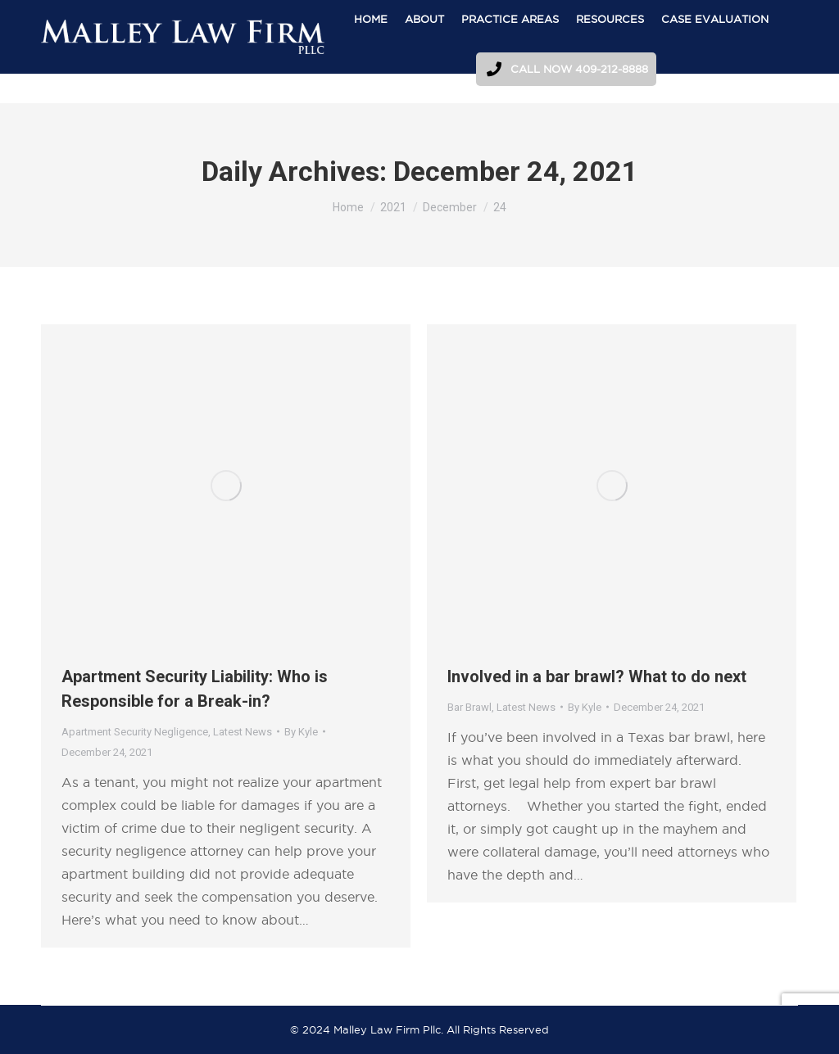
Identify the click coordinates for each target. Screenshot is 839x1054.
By (301, 732)
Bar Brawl (469, 707)
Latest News (242, 732)
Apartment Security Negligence (134, 732)
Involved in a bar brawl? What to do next (596, 676)
